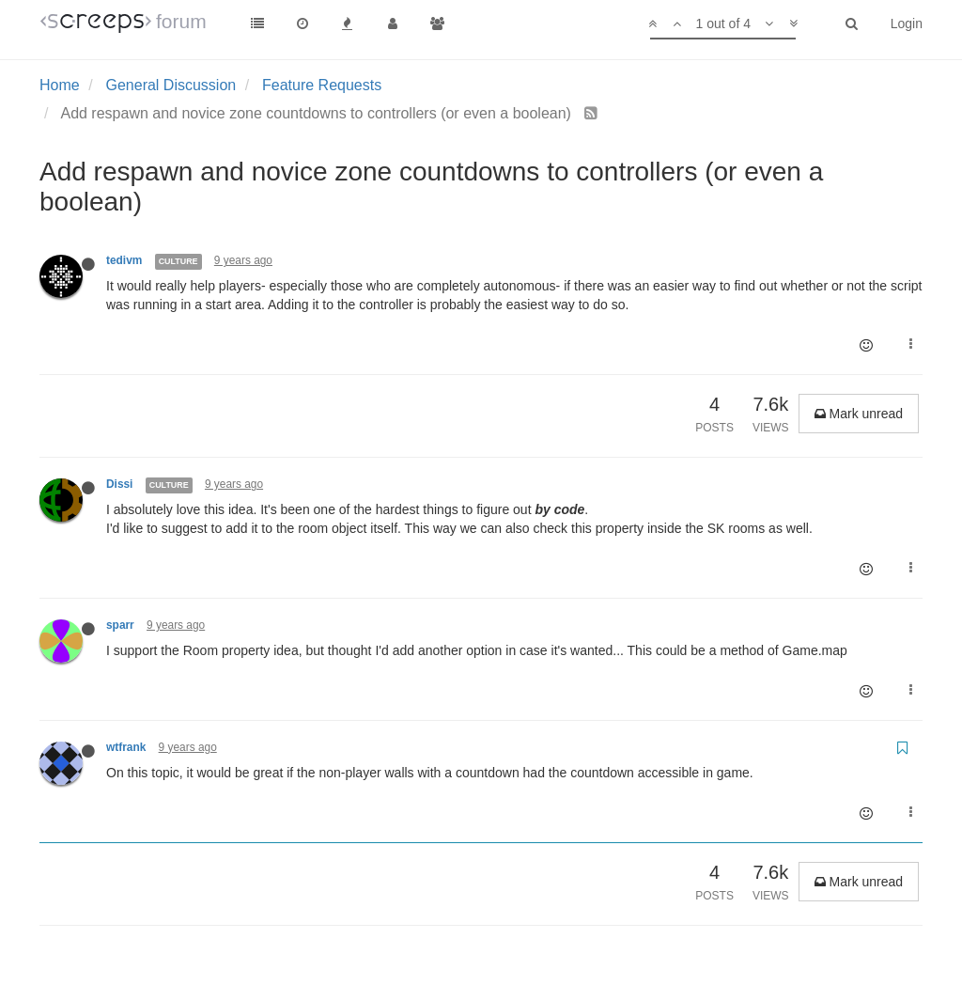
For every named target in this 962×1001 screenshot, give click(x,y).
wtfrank (126, 747)
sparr (120, 625)
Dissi (119, 484)
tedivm (124, 260)
